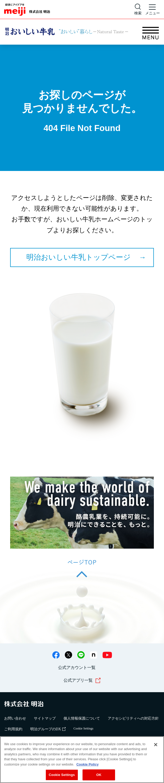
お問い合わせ (15, 718)
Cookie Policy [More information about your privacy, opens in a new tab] (87, 764)
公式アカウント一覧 (77, 667)
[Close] (155, 744)
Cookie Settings (83, 728)
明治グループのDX (48, 729)
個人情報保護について (82, 718)
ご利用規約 (13, 729)
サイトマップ (45, 718)
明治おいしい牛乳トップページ (78, 257)
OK (99, 775)
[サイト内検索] (138, 9)
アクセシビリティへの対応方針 (133, 718)
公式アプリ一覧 (82, 680)
